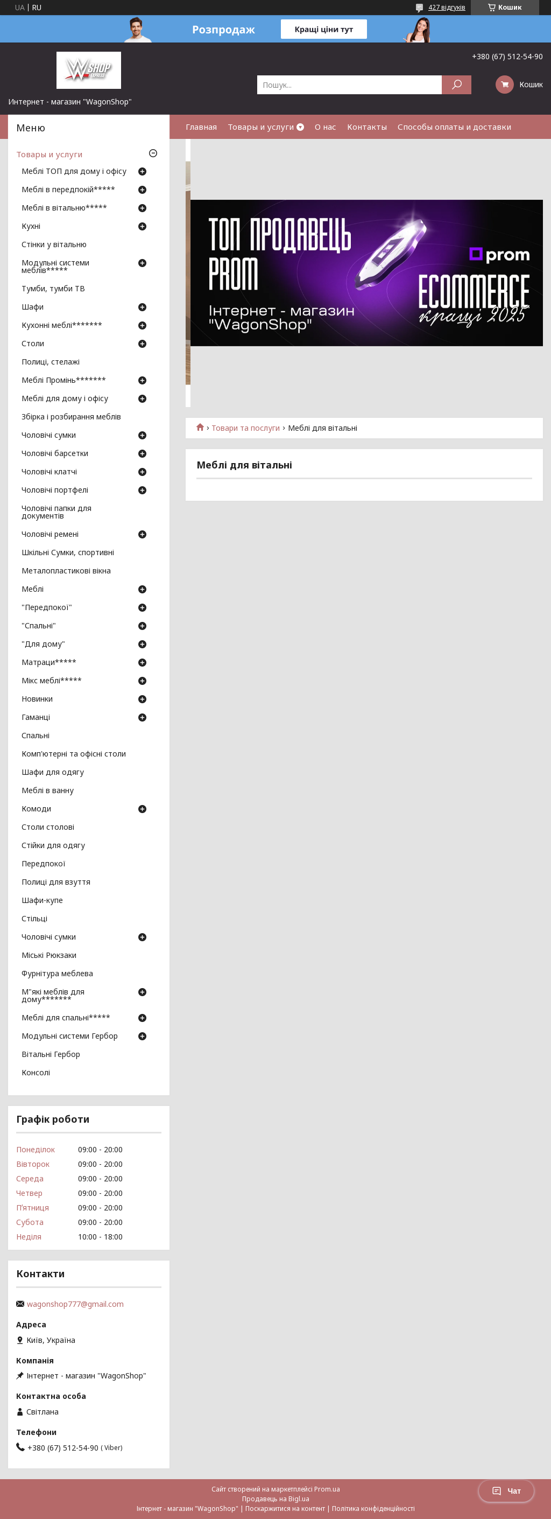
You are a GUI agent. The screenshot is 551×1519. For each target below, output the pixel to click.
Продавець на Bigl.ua (275, 1498)
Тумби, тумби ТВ (53, 289)
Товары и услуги (261, 126)
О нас (325, 126)
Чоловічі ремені (50, 534)
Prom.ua (327, 1489)
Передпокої (44, 864)
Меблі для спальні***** (66, 1018)
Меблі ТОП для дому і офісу (74, 171)
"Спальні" (39, 626)
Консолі (36, 1073)
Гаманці (36, 717)
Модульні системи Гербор (70, 1036)
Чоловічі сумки (49, 435)
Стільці (34, 919)
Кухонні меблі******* (62, 325)
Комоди (36, 809)
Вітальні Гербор (51, 1055)
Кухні (31, 226)
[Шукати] (456, 84)
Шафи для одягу (53, 772)
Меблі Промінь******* (64, 380)
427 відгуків (446, 7)
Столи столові (48, 827)
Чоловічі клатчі (49, 472)
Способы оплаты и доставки (454, 126)
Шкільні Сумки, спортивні (68, 553)
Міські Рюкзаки (49, 955)
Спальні (36, 736)
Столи (33, 344)
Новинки (37, 699)
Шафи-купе (42, 901)
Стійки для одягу (53, 846)
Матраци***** (49, 663)
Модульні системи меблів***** (55, 267)
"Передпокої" (47, 608)
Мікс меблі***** (52, 681)
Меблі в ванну (48, 791)
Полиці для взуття (56, 882)
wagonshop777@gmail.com (75, 1304)
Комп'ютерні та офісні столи (74, 754)
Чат (506, 1491)
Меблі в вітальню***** (64, 208)
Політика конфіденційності (373, 1508)
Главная (201, 126)
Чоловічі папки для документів (56, 513)
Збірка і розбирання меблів (71, 417)
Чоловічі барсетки (55, 454)
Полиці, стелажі (51, 362)
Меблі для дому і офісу (65, 399)
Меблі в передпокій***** (68, 190)
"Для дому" (43, 644)
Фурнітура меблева (57, 974)
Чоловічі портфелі (55, 490)
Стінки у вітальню (54, 245)
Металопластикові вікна (66, 571)
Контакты (367, 126)
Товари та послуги (245, 428)
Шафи (33, 307)
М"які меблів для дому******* (53, 996)
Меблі (33, 589)
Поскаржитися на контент (285, 1508)
